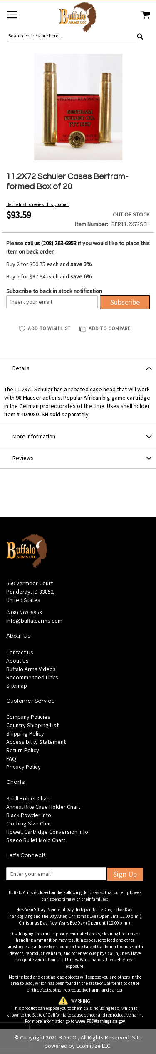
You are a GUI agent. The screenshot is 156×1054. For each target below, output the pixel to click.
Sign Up (125, 874)
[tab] (78, 367)
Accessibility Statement (36, 742)
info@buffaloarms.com (34, 620)
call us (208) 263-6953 (51, 243)
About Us (17, 660)
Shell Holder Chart (28, 798)
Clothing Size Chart (29, 823)
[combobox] (72, 36)
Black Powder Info (28, 815)
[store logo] (77, 18)
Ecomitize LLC (93, 1045)
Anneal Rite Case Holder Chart (43, 806)
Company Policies (28, 717)
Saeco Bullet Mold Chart (35, 840)
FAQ (11, 758)
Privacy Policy (23, 767)
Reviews (23, 458)
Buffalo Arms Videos (31, 669)
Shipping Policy (25, 733)
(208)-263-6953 (24, 612)
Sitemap (16, 685)
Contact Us (19, 652)
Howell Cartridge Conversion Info (47, 831)
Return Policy (22, 750)
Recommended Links (32, 677)
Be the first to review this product (37, 204)
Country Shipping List (32, 725)
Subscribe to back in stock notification (54, 291)
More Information (33, 436)
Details (21, 368)
